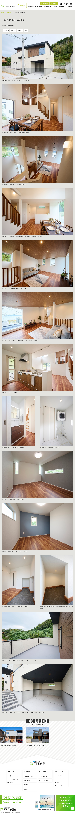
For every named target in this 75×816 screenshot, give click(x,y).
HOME (2, 12)
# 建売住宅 (20, 30)
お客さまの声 (27, 780)
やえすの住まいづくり (45, 776)
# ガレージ (6, 30)
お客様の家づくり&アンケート (61, 778)
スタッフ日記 (58, 785)
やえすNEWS (58, 775)
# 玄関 (25, 30)
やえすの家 (11, 772)
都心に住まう (42, 772)
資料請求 (54, 3)
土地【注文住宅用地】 (13, 779)
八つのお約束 (27, 772)
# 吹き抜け (13, 30)
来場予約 (44, 3)
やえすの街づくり (43, 780)
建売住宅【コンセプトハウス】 (13, 775)
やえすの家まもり (28, 776)
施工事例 (9, 12)
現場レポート (58, 782)
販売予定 (10, 782)
